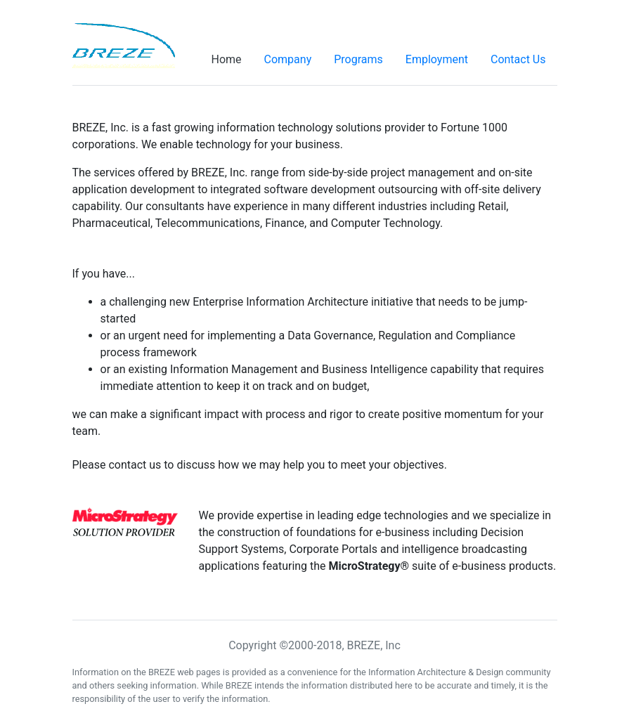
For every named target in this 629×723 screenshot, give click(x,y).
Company (288, 59)
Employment (437, 59)
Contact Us (518, 59)
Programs (358, 59)
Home (226, 59)
